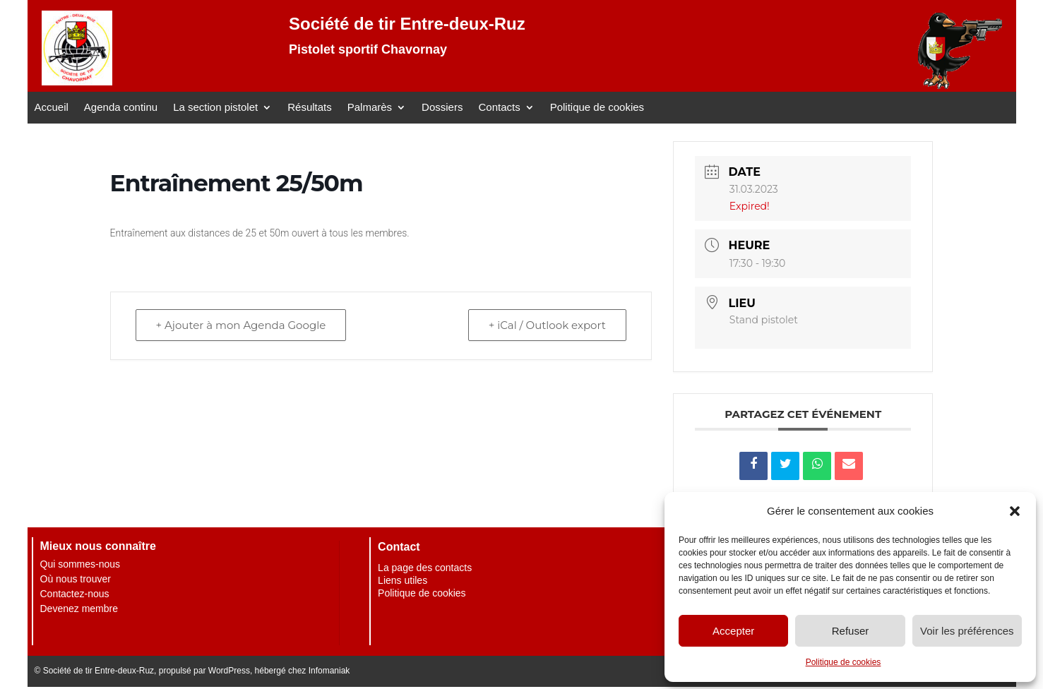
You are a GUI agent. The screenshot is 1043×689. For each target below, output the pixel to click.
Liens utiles (402, 580)
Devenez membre (79, 608)
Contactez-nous (74, 593)
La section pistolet (215, 107)
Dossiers (442, 107)
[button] (1015, 511)
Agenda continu (120, 107)
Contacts (499, 107)
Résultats (309, 107)
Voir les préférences (967, 631)
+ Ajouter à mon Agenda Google (241, 325)
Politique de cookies (843, 662)
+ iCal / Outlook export (547, 325)
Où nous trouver (75, 579)
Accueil (51, 107)
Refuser (850, 631)
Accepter (733, 631)
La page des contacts (425, 567)
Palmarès (369, 107)
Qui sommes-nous (80, 564)
